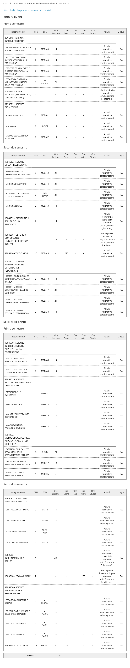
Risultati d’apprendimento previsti (27, 10)
